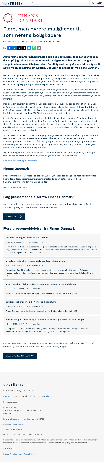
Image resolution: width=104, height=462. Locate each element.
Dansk (6, 454)
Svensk (27, 454)
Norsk (20, 454)
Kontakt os (8, 396)
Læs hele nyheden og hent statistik (20, 161)
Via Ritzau (50, 396)
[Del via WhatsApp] (34, 48)
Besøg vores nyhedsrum (20, 355)
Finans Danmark (34, 41)
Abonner (14, 217)
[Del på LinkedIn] (14, 48)
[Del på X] (19, 48)
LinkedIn (7, 425)
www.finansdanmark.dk (15, 187)
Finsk (33, 454)
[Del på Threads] (24, 48)
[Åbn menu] (32, 3)
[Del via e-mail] (39, 48)
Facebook (16, 425)
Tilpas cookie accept (12, 429)
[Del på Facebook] (9, 48)
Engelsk (13, 454)
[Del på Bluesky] (29, 48)
